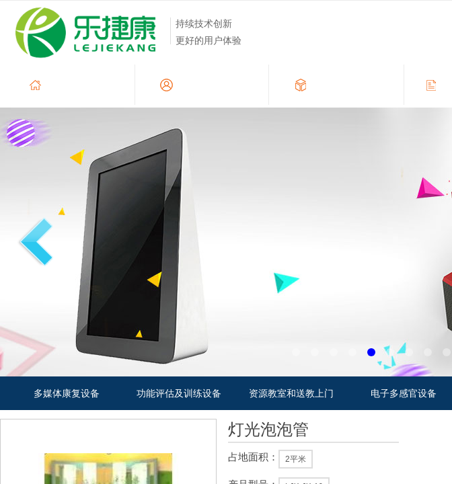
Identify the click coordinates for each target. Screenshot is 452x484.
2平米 (295, 459)
